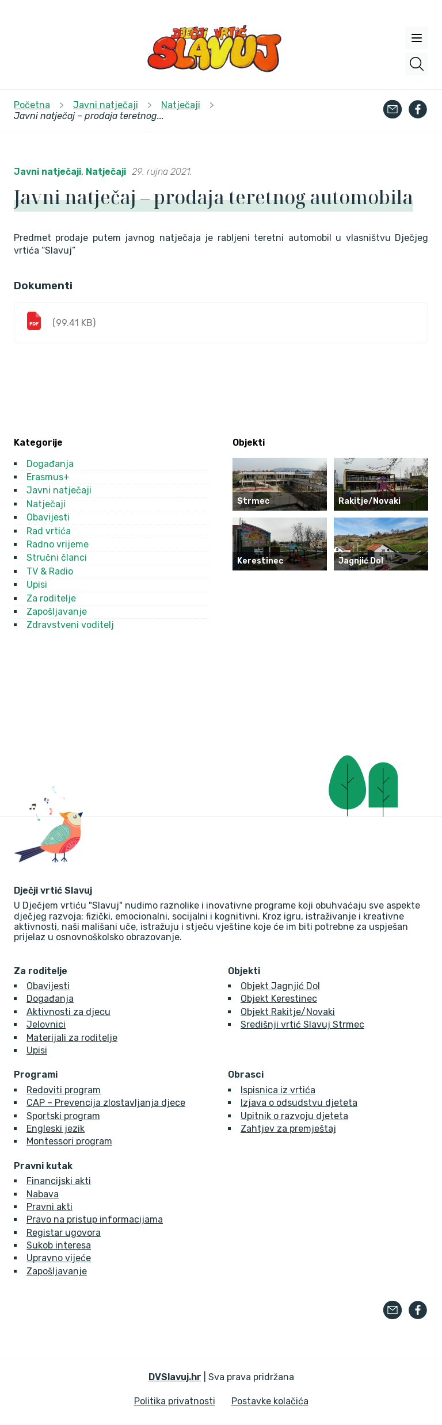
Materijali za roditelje (71, 1037)
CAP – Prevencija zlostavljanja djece (105, 1102)
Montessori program (69, 1141)
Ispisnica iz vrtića (278, 1090)
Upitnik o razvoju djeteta (294, 1115)
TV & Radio (49, 571)
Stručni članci (56, 557)
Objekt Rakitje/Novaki (288, 1011)
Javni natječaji (47, 171)
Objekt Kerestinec (279, 998)
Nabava (42, 1194)
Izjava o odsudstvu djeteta (299, 1102)
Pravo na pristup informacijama (94, 1219)
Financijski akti (58, 1180)
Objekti (244, 971)
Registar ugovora (63, 1232)
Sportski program (63, 1115)
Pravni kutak (43, 1166)
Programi (36, 1075)
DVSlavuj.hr (174, 1377)
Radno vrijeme (57, 544)
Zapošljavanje (56, 611)
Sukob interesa (58, 1245)
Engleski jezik (55, 1128)
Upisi (36, 584)
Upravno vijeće (58, 1257)
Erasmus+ (48, 477)
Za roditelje (51, 598)
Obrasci (246, 1075)
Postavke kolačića (269, 1401)
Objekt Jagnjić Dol (280, 985)
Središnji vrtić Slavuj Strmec (302, 1024)
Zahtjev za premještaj (288, 1128)
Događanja (50, 463)
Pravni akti (49, 1206)
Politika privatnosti (174, 1401)
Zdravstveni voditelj (70, 624)
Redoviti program (63, 1090)
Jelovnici (46, 1024)
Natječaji (106, 171)
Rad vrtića (48, 531)
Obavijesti (48, 517)
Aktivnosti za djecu (68, 1011)
